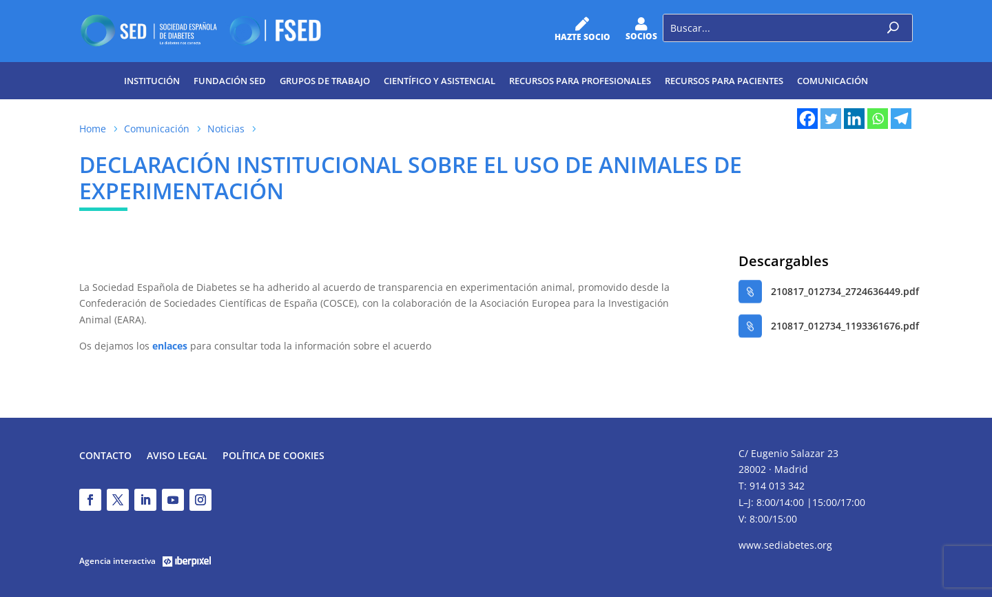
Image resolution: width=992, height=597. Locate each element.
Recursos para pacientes (724, 80)
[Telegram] (901, 118)
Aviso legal (177, 456)
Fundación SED (230, 80)
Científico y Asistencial (439, 80)
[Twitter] (830, 118)
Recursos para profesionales (580, 80)
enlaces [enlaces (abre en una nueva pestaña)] (168, 345)
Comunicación (832, 80)
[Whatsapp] (877, 118)
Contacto (105, 456)
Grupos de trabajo (325, 80)
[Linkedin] (854, 118)
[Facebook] (807, 118)
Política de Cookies (273, 456)
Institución (152, 80)
